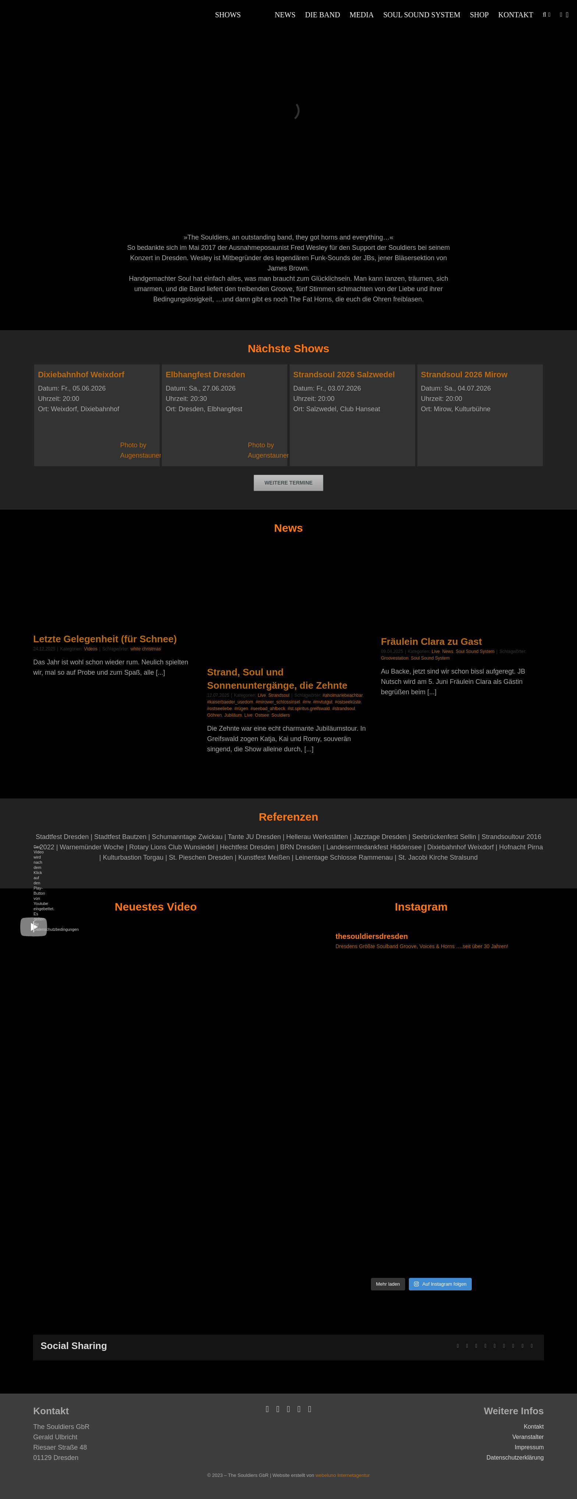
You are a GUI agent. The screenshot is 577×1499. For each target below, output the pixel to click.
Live (262, 695)
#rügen (241, 708)
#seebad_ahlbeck (268, 708)
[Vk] (522, 1346)
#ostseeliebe (219, 708)
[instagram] (309, 1409)
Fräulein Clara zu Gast (431, 641)
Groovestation (394, 658)
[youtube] (288, 1409)
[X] (467, 1346)
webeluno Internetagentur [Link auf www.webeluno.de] (342, 1475)
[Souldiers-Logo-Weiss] (36, 7)
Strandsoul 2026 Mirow (464, 374)
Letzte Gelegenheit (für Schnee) (105, 638)
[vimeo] (278, 1409)
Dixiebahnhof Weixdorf (81, 374)
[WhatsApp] (494, 1346)
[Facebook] (458, 1346)
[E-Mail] (532, 1346)
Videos (90, 648)
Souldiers (280, 715)
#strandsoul (343, 708)
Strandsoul (278, 695)
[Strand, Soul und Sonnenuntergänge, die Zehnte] (288, 604)
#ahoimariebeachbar (343, 695)
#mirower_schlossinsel (278, 702)
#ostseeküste (348, 702)
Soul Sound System (475, 651)
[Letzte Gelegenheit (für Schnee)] (114, 587)
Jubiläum (233, 715)
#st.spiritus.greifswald (309, 708)
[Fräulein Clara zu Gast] (462, 589)
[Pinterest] (513, 1346)
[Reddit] (476, 1346)
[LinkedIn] (485, 1346)
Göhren (214, 715)
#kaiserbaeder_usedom (230, 702)
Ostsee (262, 715)
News (447, 651)
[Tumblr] (504, 1346)
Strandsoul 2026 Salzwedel (344, 374)
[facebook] (267, 1409)
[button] (544, 15)
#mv (306, 702)
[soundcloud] (299, 1409)
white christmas (145, 648)
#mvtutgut (323, 702)
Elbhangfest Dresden (205, 374)
